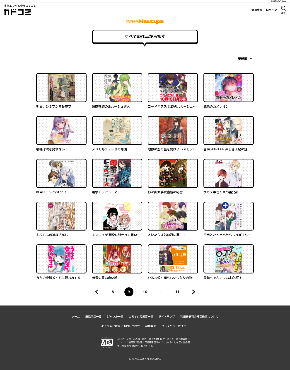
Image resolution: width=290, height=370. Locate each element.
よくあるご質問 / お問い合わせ (120, 326)
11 (178, 293)
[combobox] (246, 58)
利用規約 (150, 326)
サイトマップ (167, 316)
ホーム (76, 316)
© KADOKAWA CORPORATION (145, 359)
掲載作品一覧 (93, 316)
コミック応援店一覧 (141, 316)
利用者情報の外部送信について (199, 316)
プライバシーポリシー (175, 326)
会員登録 (256, 9)
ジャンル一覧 (115, 316)
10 (146, 293)
